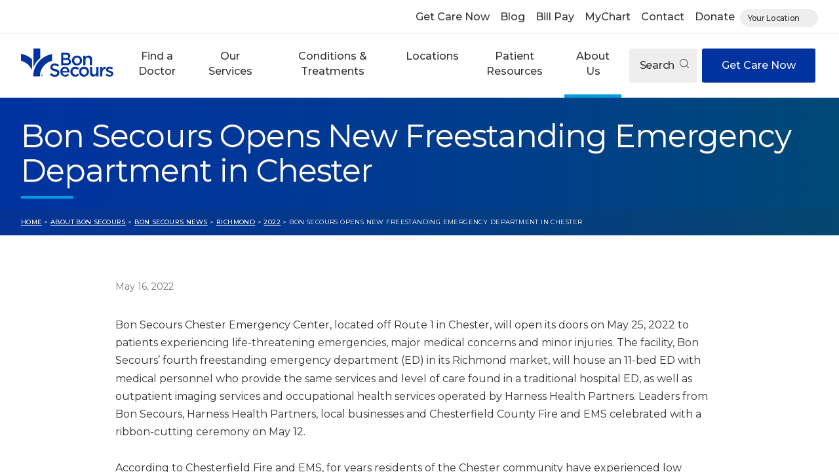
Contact (662, 16)
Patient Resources (514, 63)
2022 (272, 222)
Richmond (235, 222)
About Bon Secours (88, 222)
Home (31, 222)
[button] (157, 65)
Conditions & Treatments (332, 63)
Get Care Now (453, 16)
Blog (512, 16)
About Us (593, 63)
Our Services (230, 63)
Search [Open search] (664, 65)
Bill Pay (555, 16)
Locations (432, 56)
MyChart (608, 16)
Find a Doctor (157, 63)
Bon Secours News (171, 222)
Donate (715, 16)
